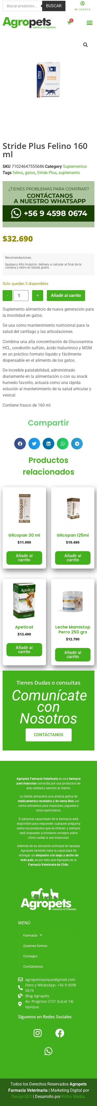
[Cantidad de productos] (20, 295)
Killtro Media (73, 1096)
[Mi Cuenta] (82, 3)
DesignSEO (21, 1096)
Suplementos (75, 166)
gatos (30, 172)
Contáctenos (33, 966)
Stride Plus (47, 172)
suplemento (69, 172)
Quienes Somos (35, 945)
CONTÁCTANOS (48, 734)
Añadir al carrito (66, 295)
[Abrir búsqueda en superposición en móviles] (34, 6)
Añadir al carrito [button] (24, 557)
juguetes (70, 806)
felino (18, 172)
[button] (90, 23)
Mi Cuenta (82, 9)
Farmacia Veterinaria (44, 779)
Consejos (30, 956)
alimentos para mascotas (45, 806)
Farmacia (32, 935)
